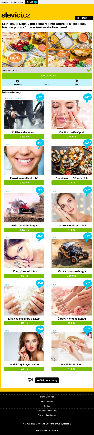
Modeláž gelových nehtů (24, 364)
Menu (82, 18)
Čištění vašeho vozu (24, 132)
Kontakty (5, 2)
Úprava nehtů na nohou (72, 318)
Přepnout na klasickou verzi (47, 430)
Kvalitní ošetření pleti (72, 132)
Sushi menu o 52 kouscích (72, 178)
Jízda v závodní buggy (24, 225)
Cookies (14, 2)
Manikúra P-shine (71, 364)
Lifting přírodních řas (24, 271)
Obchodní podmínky (47, 415)
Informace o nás (47, 397)
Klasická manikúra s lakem (24, 318)
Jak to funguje (47, 401)
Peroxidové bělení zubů (24, 178)
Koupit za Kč (47, 75)
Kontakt (47, 406)
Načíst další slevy (47, 380)
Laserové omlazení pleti (71, 225)
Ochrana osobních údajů (47, 411)
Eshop (20, 2)
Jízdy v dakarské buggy (72, 271)
